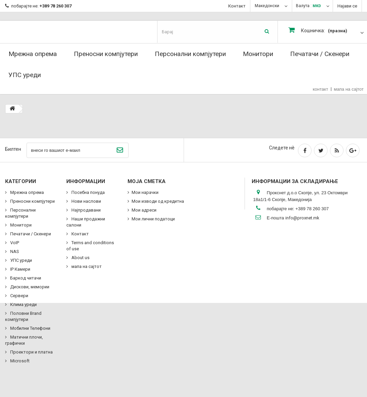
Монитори (258, 54)
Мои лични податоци (153, 218)
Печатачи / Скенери (319, 54)
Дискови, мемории (29, 286)
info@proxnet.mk (302, 217)
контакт (320, 89)
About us (79, 257)
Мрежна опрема (33, 54)
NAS (14, 251)
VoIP (14, 242)
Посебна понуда (87, 192)
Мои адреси (144, 210)
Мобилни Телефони (29, 328)
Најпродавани (85, 210)
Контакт (237, 5)
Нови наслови (85, 201)
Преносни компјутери (106, 54)
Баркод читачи (25, 278)
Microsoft (19, 360)
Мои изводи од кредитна (158, 201)
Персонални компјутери (190, 54)
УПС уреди (25, 75)
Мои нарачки (145, 192)
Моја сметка (147, 181)
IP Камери (19, 269)
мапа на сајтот (349, 89)
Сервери (18, 295)
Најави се (347, 5)
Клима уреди (23, 304)
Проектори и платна (31, 352)
